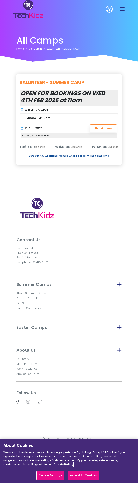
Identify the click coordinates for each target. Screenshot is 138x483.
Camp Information (28, 298)
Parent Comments (28, 308)
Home (20, 49)
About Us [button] (69, 350)
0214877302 (40, 262)
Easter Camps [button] (69, 327)
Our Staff (22, 303)
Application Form (27, 374)
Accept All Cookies (83, 478)
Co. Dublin (35, 49)
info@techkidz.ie (35, 257)
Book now (103, 128)
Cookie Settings (50, 478)
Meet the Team (26, 364)
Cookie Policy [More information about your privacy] (63, 467)
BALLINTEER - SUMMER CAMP (63, 49)
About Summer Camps (31, 293)
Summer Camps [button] (69, 284)
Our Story (22, 359)
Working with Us (26, 369)
